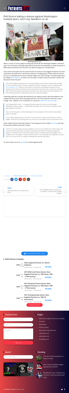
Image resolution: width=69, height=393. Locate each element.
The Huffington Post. (12, 87)
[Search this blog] (18, 357)
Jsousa (22, 142)
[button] (12, 179)
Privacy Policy (44, 327)
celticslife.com (44, 333)
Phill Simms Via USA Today (48, 101)
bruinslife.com (44, 339)
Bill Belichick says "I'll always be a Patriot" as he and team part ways (54, 375)
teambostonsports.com (47, 330)
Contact (42, 321)
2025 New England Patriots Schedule (52, 319)
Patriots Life (20, 389)
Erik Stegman (16, 78)
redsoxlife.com (44, 336)
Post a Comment (36, 176)
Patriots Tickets (34, 305)
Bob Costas (54, 123)
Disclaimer (42, 324)
